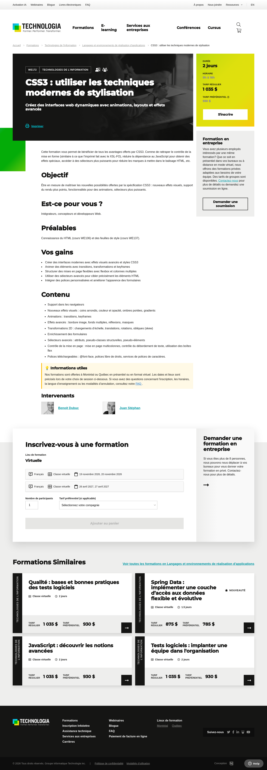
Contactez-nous (228, 180)
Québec (177, 725)
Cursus (214, 28)
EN (252, 4)
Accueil (17, 45)
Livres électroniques (70, 4)
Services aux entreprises (138, 27)
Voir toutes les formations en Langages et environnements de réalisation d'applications (188, 564)
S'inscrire (225, 114)
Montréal (162, 725)
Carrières (68, 741)
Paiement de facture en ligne (128, 736)
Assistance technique (76, 731)
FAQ (87, 4)
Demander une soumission (225, 204)
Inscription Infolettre (76, 725)
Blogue (51, 4)
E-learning (109, 27)
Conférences (188, 28)
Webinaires (37, 4)
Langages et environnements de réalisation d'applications (113, 45)
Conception (229, 763)
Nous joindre (215, 4)
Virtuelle (33, 460)
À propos (199, 4)
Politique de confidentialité (109, 763)
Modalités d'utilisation (138, 763)
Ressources (232, 4)
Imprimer (34, 126)
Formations (83, 28)
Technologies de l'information (60, 45)
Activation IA (19, 4)
